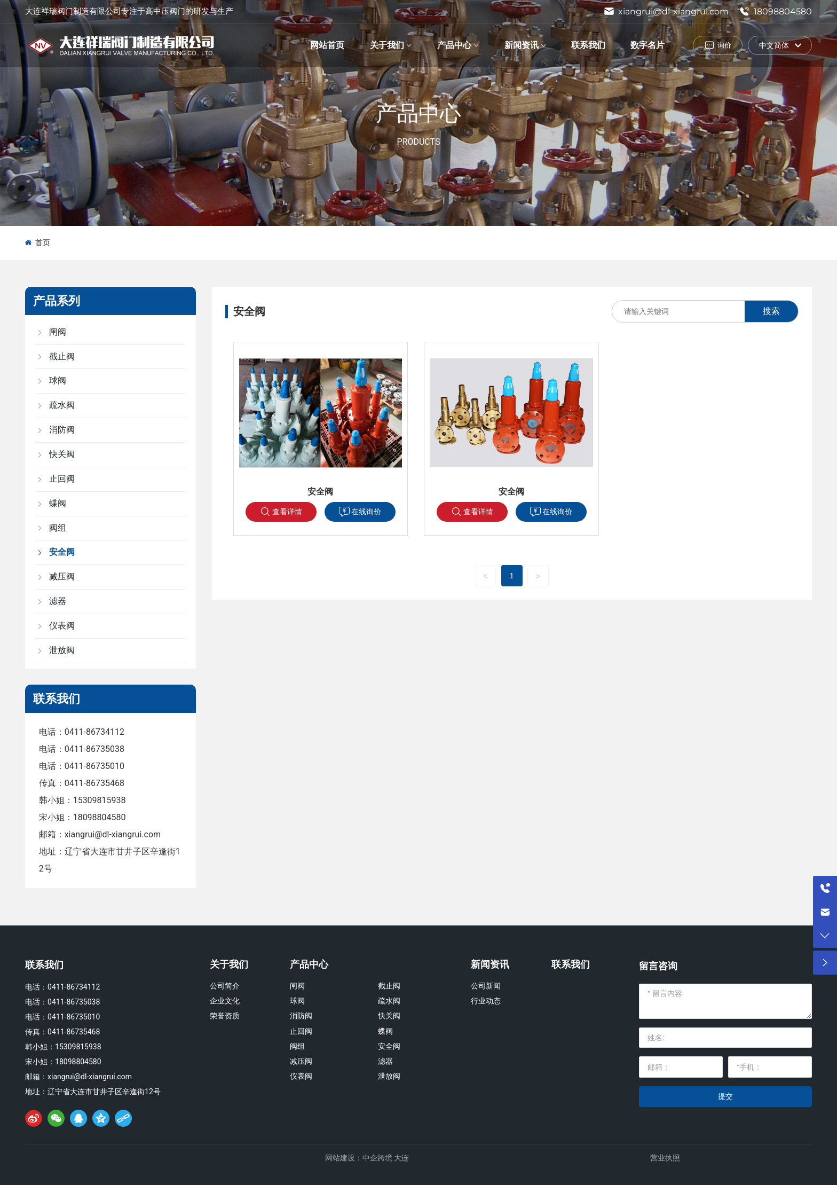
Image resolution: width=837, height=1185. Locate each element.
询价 (724, 45)
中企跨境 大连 (385, 1157)
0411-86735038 (94, 749)
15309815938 (99, 800)
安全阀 (320, 491)
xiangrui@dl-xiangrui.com (666, 11)
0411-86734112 (94, 732)
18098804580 (775, 11)
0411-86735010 (94, 766)
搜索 (771, 311)
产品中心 (418, 112)
